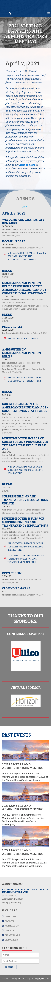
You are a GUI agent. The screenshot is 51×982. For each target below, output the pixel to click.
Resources (11, 939)
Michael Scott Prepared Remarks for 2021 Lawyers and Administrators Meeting (26, 256)
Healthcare (12, 935)
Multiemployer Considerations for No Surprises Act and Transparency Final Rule (25, 559)
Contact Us (11, 925)
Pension (10, 930)
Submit (9, 967)
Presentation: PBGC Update (22, 338)
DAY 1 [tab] (24, 206)
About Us (10, 916)
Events (9, 921)
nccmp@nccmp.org (11, 902)
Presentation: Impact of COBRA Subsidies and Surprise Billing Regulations (25, 470)
